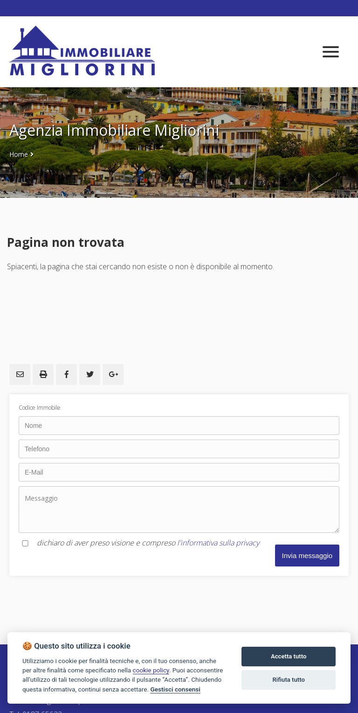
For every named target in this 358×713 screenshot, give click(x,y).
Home (18, 154)
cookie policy (151, 670)
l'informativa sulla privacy (218, 543)
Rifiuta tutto (289, 679)
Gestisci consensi (175, 689)
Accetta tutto (288, 656)
